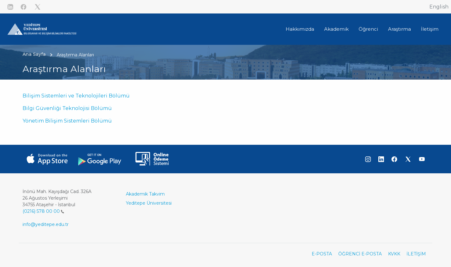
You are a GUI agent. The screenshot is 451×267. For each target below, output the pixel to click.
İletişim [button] (429, 29)
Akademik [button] (336, 29)
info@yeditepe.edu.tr (46, 224)
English (438, 7)
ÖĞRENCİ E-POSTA (360, 254)
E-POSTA (322, 254)
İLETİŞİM (416, 254)
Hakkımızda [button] (300, 29)
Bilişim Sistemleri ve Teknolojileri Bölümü (76, 96)
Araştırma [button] (399, 29)
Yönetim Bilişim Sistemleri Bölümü (67, 121)
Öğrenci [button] (368, 29)
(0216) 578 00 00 (43, 211)
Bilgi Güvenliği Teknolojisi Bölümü (67, 108)
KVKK (394, 254)
